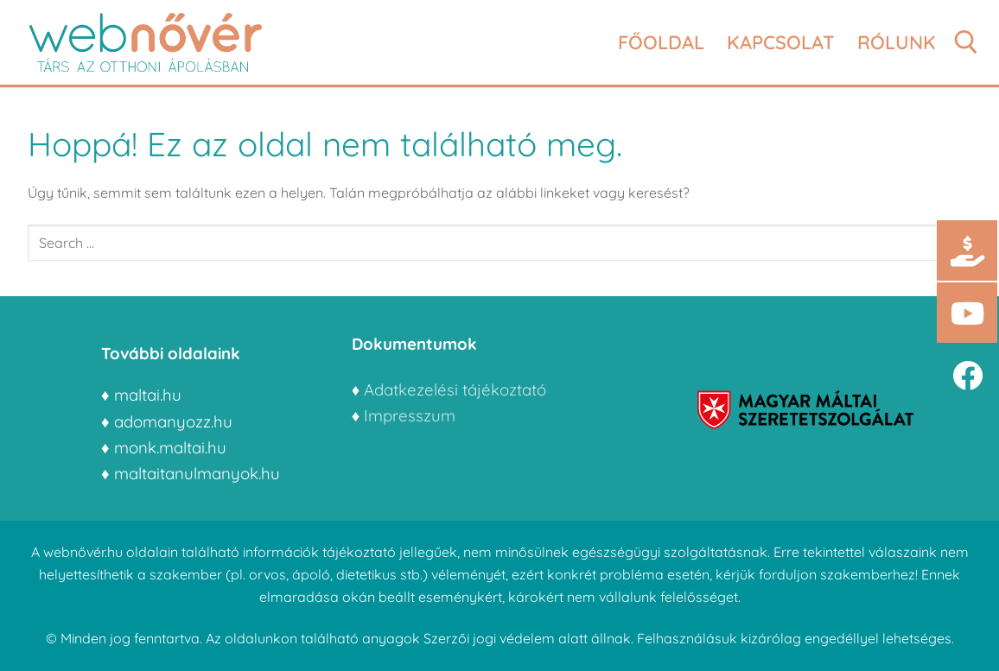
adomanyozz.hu (173, 421)
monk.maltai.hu (170, 447)
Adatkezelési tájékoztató (455, 389)
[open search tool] (966, 42)
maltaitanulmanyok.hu (197, 473)
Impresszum (412, 415)
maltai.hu (147, 394)
